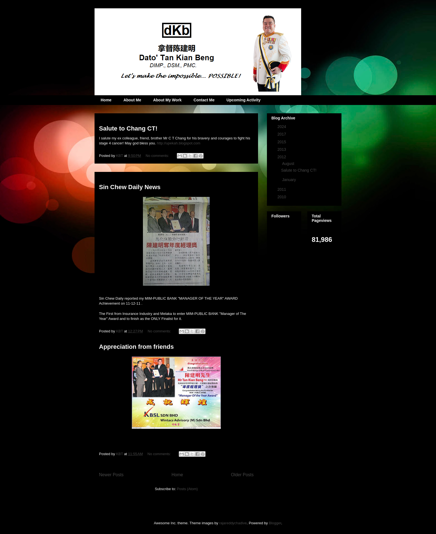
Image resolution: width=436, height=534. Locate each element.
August (288, 163)
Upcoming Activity (244, 100)
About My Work (167, 100)
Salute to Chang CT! (128, 128)
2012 (282, 157)
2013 (282, 149)
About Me (132, 100)
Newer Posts (111, 474)
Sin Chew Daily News (129, 187)
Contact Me (204, 100)
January (289, 179)
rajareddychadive (233, 523)
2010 (282, 197)
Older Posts (242, 474)
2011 (282, 189)
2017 (282, 134)
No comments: (158, 156)
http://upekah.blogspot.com (178, 143)
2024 (282, 126)
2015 (282, 142)
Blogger (275, 523)
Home (106, 100)
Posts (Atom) (187, 489)
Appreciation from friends (136, 346)
